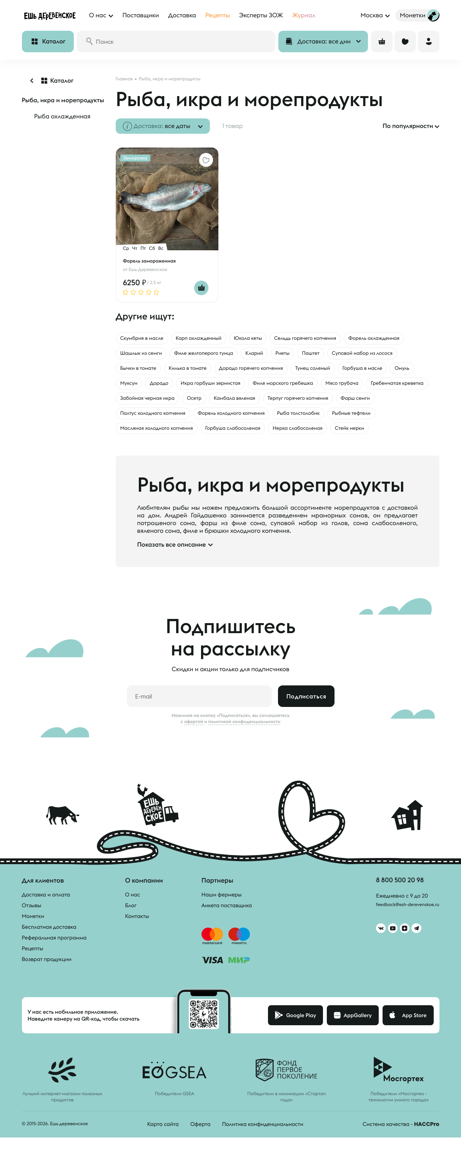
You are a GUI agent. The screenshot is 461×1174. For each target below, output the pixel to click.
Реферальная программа (54, 962)
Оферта (200, 1148)
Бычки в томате (230, 370)
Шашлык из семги (221, 354)
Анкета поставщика (226, 929)
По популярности (408, 126)
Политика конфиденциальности (262, 1148)
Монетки (33, 940)
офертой (193, 745)
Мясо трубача (227, 403)
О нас (132, 919)
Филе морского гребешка (157, 403)
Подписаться (306, 720)
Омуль (247, 387)
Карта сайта (163, 1148)
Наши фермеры (221, 919)
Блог (130, 929)
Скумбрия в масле (147, 338)
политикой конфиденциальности (244, 745)
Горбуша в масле (200, 387)
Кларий (356, 354)
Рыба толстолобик (241, 435)
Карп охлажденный (214, 338)
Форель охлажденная (152, 354)
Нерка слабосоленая (232, 451)
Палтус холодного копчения (390, 419)
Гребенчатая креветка (293, 403)
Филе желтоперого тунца (296, 354)
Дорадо (313, 387)
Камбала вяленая (176, 419)
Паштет (420, 354)
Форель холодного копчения (161, 435)
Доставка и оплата (46, 919)
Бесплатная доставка (49, 951)
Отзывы (32, 929)
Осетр (129, 419)
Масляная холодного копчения (386, 435)
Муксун (279, 387)
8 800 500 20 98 (391, 905)
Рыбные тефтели (304, 435)
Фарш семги (320, 419)
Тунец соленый (141, 387)
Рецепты (32, 972)
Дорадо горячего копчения (363, 370)
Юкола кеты (272, 338)
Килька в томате (288, 370)
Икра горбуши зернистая (374, 387)
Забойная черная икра (372, 403)
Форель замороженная (153, 261)
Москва (371, 15)
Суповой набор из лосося (157, 370)
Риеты (388, 354)
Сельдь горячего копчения (340, 338)
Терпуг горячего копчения (252, 419)
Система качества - (401, 1148)
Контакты (137, 940)
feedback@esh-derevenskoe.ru (401, 931)
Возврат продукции (47, 983)
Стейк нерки (293, 451)
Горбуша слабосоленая (154, 451)
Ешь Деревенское (148, 269)
